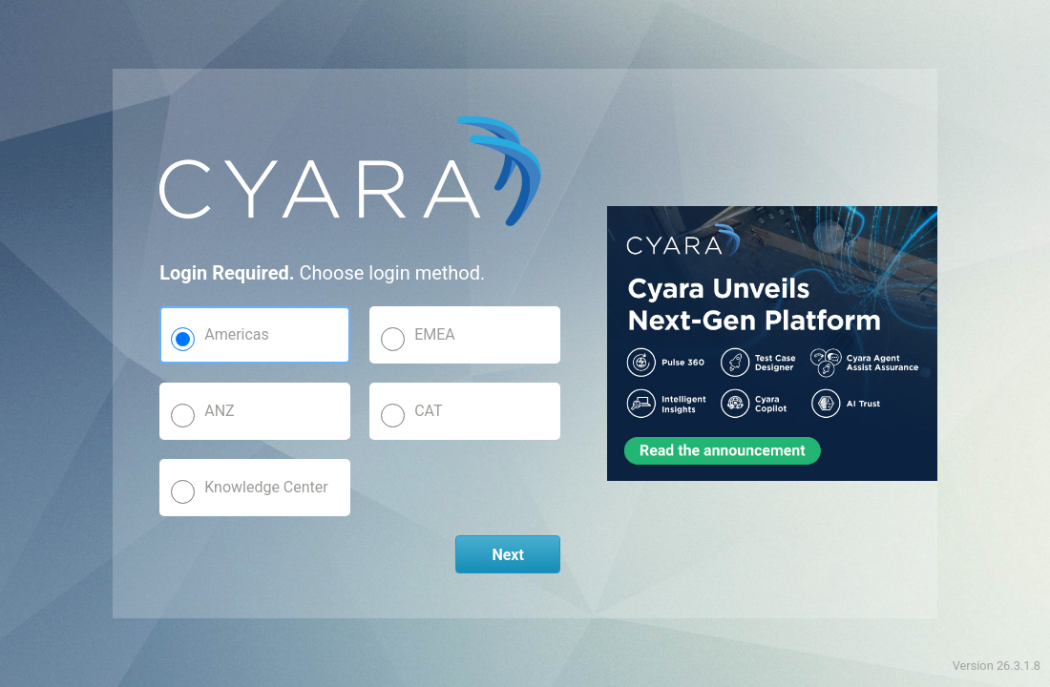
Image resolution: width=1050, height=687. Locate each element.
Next (507, 555)
